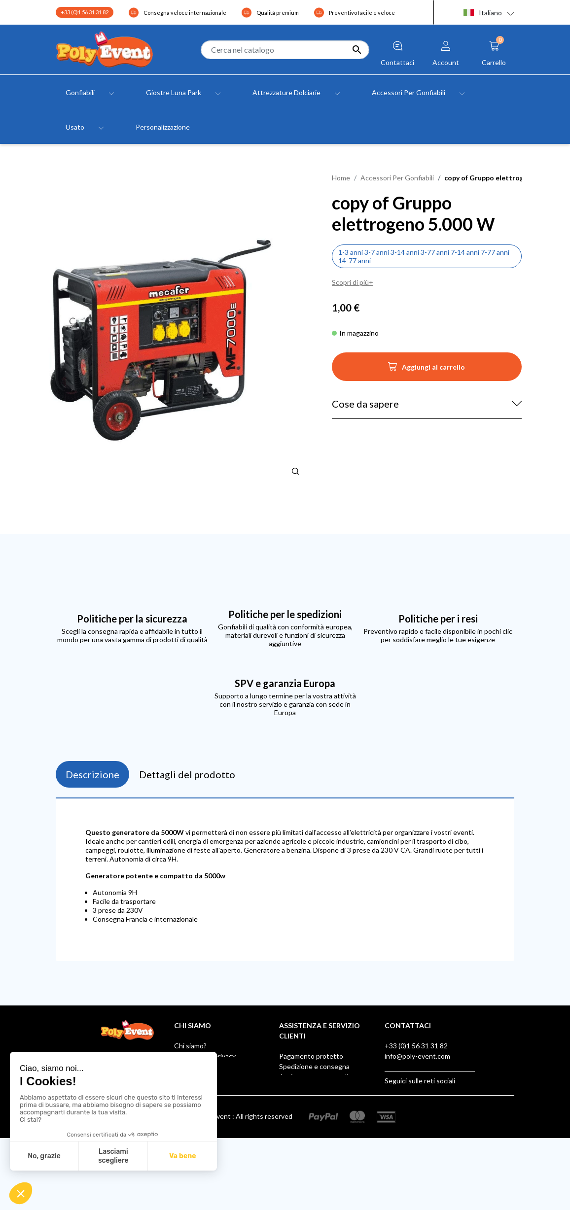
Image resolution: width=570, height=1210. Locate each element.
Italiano (482, 12)
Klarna (289, 1139)
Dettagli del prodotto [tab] (187, 774)
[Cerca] (285, 49)
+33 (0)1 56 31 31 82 (84, 12)
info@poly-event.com (417, 1056)
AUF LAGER (297, 1149)
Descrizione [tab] (92, 774)
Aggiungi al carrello (426, 369)
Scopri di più (350, 282)
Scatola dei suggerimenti (317, 1128)
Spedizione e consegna (314, 1066)
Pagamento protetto (311, 1056)
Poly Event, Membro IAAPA (321, 1097)
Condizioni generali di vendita (219, 1066)
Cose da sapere (365, 404)
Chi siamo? (190, 1045)
